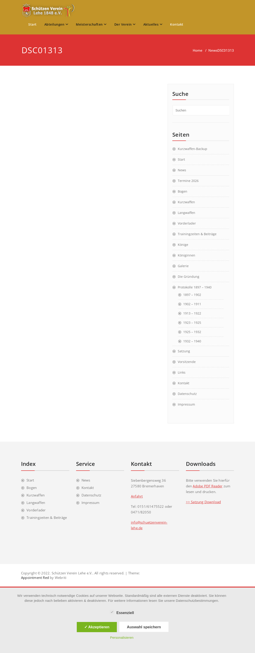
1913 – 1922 (192, 313)
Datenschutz (187, 394)
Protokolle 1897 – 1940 (195, 287)
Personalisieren (121, 637)
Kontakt (176, 24)
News (212, 50)
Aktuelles (153, 24)
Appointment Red (35, 577)
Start (32, 24)
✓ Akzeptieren (97, 627)
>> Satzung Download (203, 502)
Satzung (184, 351)
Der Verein (125, 24)
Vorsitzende (187, 362)
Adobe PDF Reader (207, 486)
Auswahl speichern (144, 627)
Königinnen (186, 255)
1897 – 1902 (192, 295)
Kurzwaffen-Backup (192, 149)
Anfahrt (137, 496)
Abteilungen (56, 24)
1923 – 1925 (192, 322)
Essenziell (122, 612)
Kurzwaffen (186, 202)
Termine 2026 (188, 181)
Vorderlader (187, 223)
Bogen (182, 191)
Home (197, 50)
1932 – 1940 (192, 341)
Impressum (186, 404)
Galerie (183, 266)
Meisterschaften (91, 24)
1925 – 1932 (192, 332)
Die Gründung (188, 276)
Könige (183, 244)
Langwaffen (186, 212)
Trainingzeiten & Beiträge (197, 234)
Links (181, 372)
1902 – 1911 (192, 304)
